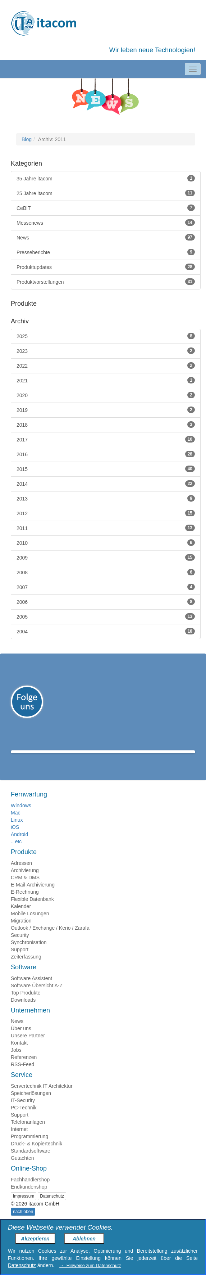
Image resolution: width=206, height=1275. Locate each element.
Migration (21, 931)
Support (19, 960)
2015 (106, 469)
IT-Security (23, 1111)
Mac (15, 823)
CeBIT (106, 208)
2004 (106, 631)
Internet (19, 1139)
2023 (106, 350)
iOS (15, 837)
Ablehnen (84, 1239)
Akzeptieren (35, 1239)
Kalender (21, 917)
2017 (106, 439)
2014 (106, 483)
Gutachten (22, 1168)
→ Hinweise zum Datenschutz (90, 1265)
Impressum (23, 1206)
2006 (106, 601)
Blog (27, 139)
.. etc (16, 852)
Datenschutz (52, 1206)
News (106, 237)
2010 (106, 542)
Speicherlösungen (31, 1103)
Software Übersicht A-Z (37, 996)
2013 (106, 498)
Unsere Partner (28, 1046)
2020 (106, 395)
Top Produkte (26, 1003)
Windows (21, 816)
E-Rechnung (25, 902)
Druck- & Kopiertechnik (36, 1154)
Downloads (23, 1010)
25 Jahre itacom (106, 193)
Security (20, 945)
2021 (106, 380)
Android (19, 845)
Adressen (21, 873)
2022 (106, 365)
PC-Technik (24, 1118)
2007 (106, 587)
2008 (106, 572)
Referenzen (24, 1067)
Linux (17, 830)
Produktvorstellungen (106, 281)
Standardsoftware (30, 1161)
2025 (106, 336)
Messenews (106, 222)
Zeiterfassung (26, 967)
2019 (106, 410)
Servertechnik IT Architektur (42, 1096)
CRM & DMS (25, 888)
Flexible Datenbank (32, 909)
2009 (106, 557)
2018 (106, 424)
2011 (106, 528)
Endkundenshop (29, 1197)
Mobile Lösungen (30, 924)
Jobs (16, 1060)
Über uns (21, 1039)
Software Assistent (31, 989)
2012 (106, 513)
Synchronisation (29, 953)
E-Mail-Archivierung (33, 895)
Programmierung (29, 1147)
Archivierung (25, 881)
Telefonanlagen (28, 1132)
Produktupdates (106, 267)
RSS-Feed (22, 1075)
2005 (106, 616)
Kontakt (19, 1053)
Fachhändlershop (30, 1190)
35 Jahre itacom (106, 178)
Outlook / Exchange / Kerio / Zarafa (50, 938)
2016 (106, 454)
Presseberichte (106, 252)
